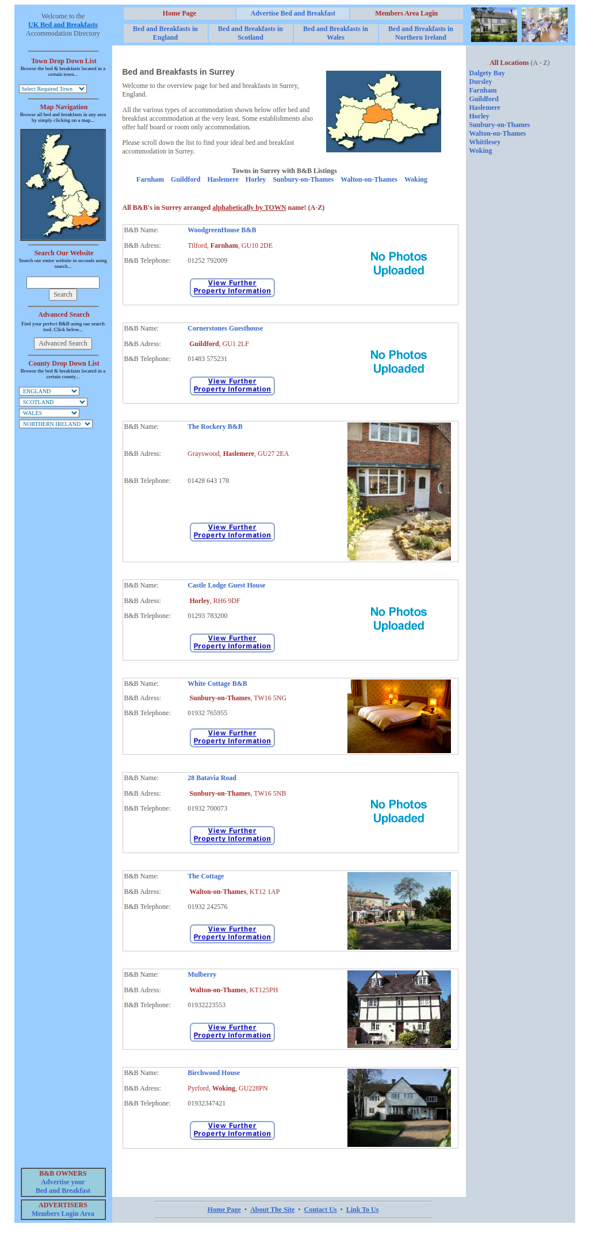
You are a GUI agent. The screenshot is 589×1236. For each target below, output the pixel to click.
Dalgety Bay (487, 73)
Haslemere (222, 179)
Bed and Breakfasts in (165, 33)
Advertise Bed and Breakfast (292, 13)
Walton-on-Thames (369, 179)
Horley (256, 179)
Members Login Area (63, 1214)
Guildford (185, 179)
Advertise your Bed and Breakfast (63, 1186)
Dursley (480, 82)
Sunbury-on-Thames (303, 179)
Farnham (150, 179)
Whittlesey (485, 142)
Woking (415, 179)
